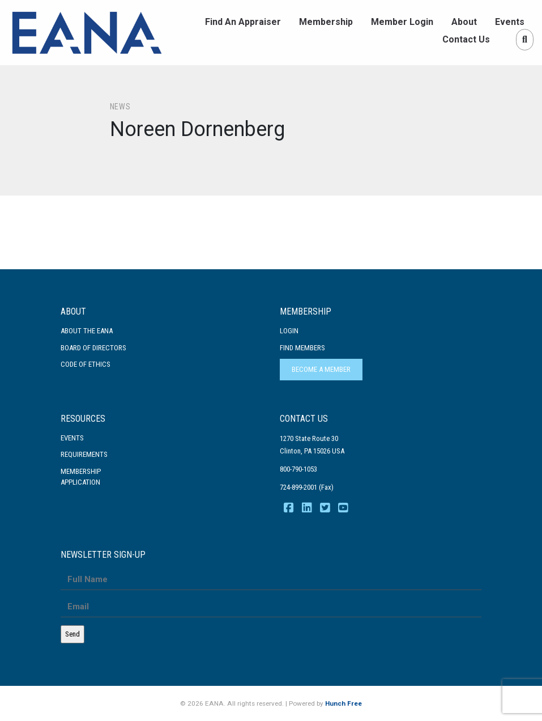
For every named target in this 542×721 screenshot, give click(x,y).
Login (289, 330)
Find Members (302, 347)
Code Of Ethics (85, 364)
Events (509, 21)
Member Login (402, 21)
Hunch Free (343, 703)
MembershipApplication (81, 477)
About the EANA (87, 330)
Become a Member (321, 369)
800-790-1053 (298, 469)
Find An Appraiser (243, 21)
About (464, 21)
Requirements (84, 454)
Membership (326, 21)
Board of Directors (93, 347)
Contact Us (466, 39)
